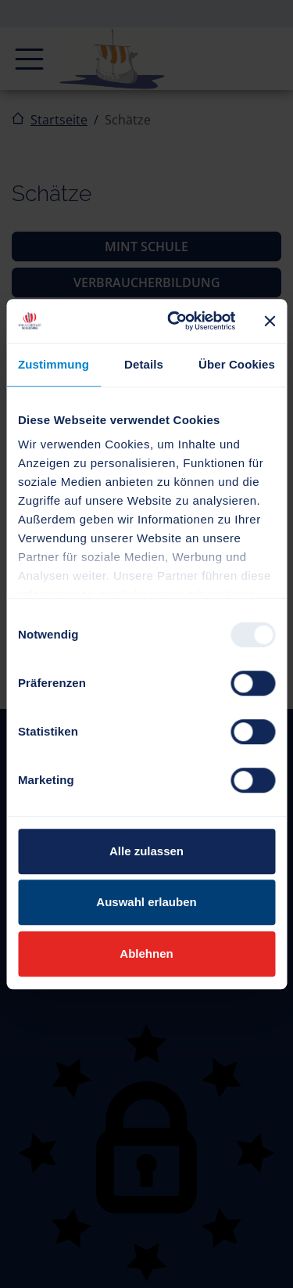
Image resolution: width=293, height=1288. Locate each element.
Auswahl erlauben (146, 901)
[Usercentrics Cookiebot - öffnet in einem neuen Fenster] (174, 321)
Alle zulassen (146, 851)
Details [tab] (143, 364)
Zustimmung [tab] (53, 364)
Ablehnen (146, 953)
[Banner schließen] (269, 320)
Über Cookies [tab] (236, 364)
